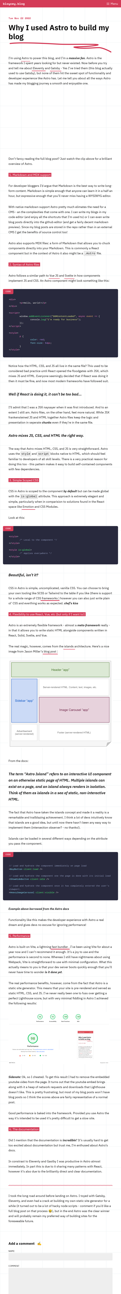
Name (11, 1250)
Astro (26, 58)
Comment (13, 1264)
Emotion (28, 506)
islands (69, 645)
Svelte (69, 275)
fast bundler (60, 946)
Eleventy (39, 68)
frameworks (50, 597)
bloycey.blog (14, 3)
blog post (50, 650)
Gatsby (56, 68)
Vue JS (54, 275)
